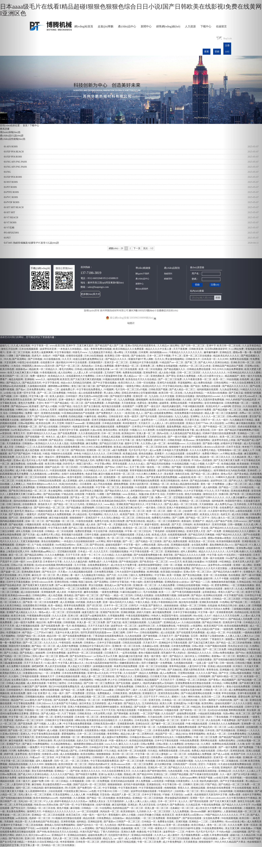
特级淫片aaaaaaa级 (75, 423)
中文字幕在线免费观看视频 (77, 723)
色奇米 (185, 480)
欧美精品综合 (75, 470)
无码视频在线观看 (76, 777)
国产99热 (161, 669)
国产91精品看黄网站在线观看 (196, 693)
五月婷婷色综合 (150, 703)
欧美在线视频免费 (130, 609)
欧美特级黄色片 (202, 524)
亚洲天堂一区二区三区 (116, 362)
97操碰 (166, 794)
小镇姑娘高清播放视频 (210, 713)
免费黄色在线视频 (132, 372)
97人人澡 (48, 801)
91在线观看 (141, 487)
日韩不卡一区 (208, 420)
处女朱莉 (186, 447)
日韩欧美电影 (175, 440)
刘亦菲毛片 (69, 463)
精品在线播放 (210, 838)
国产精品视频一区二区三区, (60, 521)
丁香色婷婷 (159, 531)
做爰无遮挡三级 (90, 612)
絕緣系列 (168, 278)
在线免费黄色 (77, 474)
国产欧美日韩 (124, 585)
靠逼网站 (136, 619)
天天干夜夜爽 (180, 349)
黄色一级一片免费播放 (213, 484)
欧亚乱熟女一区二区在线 (202, 541)
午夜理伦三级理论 (57, 683)
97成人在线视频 (133, 538)
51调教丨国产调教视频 (109, 494)
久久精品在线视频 (191, 622)
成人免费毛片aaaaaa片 (128, 420)
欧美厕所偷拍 (187, 619)
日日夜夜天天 (111, 653)
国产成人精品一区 (51, 713)
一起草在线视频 (128, 653)
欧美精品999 (128, 433)
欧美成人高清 (159, 534)
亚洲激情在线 (154, 784)
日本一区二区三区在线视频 (91, 734)
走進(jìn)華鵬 (105, 26)
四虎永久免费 (94, 602)
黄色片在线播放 (193, 494)
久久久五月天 (101, 551)
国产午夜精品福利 (129, 561)
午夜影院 (91, 494)
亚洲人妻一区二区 (146, 433)
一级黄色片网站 (132, 386)
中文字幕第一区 (40, 345)
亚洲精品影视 (95, 821)
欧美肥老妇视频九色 (92, 619)
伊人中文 (112, 680)
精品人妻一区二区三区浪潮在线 (98, 676)
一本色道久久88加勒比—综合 (73, 349)
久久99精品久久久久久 (96, 470)
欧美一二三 (165, 592)
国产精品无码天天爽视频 (169, 457)
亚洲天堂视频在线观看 (104, 420)
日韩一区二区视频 (173, 565)
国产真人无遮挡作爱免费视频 (209, 399)
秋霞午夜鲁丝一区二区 (89, 399)
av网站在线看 (149, 545)
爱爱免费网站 (222, 585)
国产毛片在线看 (149, 416)
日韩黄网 (43, 440)
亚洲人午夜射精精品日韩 (180, 507)
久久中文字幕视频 (193, 490)
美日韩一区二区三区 (123, 754)
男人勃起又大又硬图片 (80, 666)
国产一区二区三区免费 (170, 379)
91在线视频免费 (171, 619)
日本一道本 (217, 430)
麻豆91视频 (104, 474)
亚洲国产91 (106, 777)
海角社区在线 (182, 474)
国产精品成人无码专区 (45, 399)
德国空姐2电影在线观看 (71, 409)
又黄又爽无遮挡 (85, 345)
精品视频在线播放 (111, 457)
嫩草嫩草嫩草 (211, 352)
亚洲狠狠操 (174, 676)
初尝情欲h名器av (57, 477)
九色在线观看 (175, 771)
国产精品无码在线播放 (159, 463)
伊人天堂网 (58, 423)
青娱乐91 (50, 457)
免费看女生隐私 (166, 821)
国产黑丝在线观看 (199, 801)
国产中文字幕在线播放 (105, 382)
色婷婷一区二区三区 (40, 818)
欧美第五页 (168, 815)
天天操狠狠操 (206, 504)
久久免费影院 (176, 744)
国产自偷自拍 (138, 355)
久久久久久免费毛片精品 (203, 450)
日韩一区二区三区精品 (43, 750)
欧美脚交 (109, 355)
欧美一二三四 (43, 599)
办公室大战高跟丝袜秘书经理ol (102, 663)
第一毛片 (66, 626)
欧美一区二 (219, 379)
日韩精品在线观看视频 (189, 585)
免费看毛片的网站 (161, 518)
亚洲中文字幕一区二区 (144, 727)
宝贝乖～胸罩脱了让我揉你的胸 (207, 636)
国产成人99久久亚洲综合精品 (214, 362)
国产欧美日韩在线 (136, 521)
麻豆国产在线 (64, 767)
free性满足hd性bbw (66, 545)
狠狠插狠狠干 (77, 518)
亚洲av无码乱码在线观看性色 (140, 345)
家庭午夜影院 (152, 524)
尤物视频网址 (86, 680)
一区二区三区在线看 (147, 568)
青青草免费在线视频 (101, 349)
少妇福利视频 (72, 578)
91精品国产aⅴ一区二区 (172, 362)
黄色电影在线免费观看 (219, 788)
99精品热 (195, 707)
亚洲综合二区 (161, 774)
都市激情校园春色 (54, 788)
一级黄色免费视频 (109, 592)
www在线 (75, 629)
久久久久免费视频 (55, 555)
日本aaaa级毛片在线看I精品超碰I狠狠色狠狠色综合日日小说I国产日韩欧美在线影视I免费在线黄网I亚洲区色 (131, 10)
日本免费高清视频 (104, 572)
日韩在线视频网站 (149, 632)
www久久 (41, 379)
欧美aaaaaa (189, 440)
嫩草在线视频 (91, 592)
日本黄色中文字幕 (53, 561)
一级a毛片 (86, 629)
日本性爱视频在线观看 (91, 750)
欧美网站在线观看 (213, 595)
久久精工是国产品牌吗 (151, 690)
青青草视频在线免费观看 (143, 470)
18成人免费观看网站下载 (50, 538)
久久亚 (195, 781)
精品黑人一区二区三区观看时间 (163, 521)
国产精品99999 (144, 774)
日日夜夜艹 (175, 538)
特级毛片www (80, 352)
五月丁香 (134, 467)
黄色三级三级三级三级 (83, 386)
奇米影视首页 (130, 423)
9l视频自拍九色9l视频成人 (199, 470)
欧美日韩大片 (170, 629)
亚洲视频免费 (48, 592)
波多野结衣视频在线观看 (144, 791)
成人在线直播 (168, 632)
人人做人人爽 (78, 794)
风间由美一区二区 (110, 811)
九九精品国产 (155, 622)
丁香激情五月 (217, 639)
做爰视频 (66, 696)
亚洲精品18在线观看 (142, 835)
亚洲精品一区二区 (160, 484)
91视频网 (109, 389)
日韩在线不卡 (92, 440)
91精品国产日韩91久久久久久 (209, 497)
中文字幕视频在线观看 (151, 788)
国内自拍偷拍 (166, 416)
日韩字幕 (184, 629)
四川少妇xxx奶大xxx (40, 835)
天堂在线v (105, 794)
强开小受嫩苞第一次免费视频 (157, 663)
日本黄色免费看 (161, 730)
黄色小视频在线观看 (149, 653)
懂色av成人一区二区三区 (52, 612)
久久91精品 (108, 555)
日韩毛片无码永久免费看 (217, 609)
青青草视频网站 (197, 734)
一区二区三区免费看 (143, 764)
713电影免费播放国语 (200, 757)
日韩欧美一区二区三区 (215, 690)
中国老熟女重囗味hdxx (76, 791)
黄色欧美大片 (45, 504)
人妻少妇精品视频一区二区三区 (89, 696)
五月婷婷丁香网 (113, 372)
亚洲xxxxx (146, 609)
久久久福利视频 (124, 555)
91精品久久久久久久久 (94, 453)
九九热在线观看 (133, 636)
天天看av (140, 477)
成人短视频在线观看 (182, 639)
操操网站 (134, 629)
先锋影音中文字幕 (117, 730)
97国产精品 (211, 784)
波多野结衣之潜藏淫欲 (92, 490)
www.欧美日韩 (57, 345)
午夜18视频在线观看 (194, 406)
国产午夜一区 (104, 524)
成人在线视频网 (194, 609)
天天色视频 (131, 352)
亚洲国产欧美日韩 (110, 612)
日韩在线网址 (221, 382)
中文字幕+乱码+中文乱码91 (221, 555)
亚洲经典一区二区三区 (99, 450)
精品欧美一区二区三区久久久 (215, 457)
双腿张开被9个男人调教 (141, 359)
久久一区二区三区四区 (159, 811)
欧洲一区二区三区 (156, 511)
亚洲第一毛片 (197, 798)
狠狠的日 (127, 480)
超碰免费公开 (68, 389)
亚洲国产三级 (146, 497)
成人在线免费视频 (191, 649)
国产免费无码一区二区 (89, 788)
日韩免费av (157, 757)
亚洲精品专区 (204, 467)
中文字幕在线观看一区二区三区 (147, 551)
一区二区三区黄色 (79, 761)
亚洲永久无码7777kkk (197, 423)
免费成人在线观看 (211, 386)
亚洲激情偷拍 (172, 551)
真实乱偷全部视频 (121, 460)
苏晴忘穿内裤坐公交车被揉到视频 (140, 393)
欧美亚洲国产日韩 (214, 626)
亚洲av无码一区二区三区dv (197, 572)
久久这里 (134, 744)
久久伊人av (160, 835)
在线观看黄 (48, 545)
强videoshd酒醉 (199, 811)
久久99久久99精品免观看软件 (173, 409)
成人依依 (91, 524)
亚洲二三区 (83, 545)
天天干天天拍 (108, 710)
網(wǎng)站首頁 (83, 26)
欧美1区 (97, 457)
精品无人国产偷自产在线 (219, 521)
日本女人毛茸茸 (48, 409)
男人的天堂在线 (147, 804)
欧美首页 (64, 379)
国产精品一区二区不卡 (198, 518)
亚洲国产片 (199, 521)
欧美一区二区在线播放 (151, 369)
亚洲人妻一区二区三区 (157, 808)
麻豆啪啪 (75, 808)
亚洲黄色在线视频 (51, 413)
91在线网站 (105, 808)
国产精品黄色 (171, 501)
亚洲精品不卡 (59, 835)
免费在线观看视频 (50, 690)
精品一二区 (53, 389)
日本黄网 (144, 352)
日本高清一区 (209, 359)
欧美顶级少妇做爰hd (194, 561)
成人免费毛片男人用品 (48, 534)
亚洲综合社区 (143, 723)
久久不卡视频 (221, 578)
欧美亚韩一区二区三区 (123, 474)
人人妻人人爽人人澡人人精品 (141, 801)
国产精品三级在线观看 (122, 747)
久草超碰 (59, 669)
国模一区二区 (174, 511)
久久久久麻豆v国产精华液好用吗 (149, 771)
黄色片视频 (63, 808)
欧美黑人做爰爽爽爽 (43, 352)
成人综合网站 (65, 372)
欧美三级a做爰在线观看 (71, 710)
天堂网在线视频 (121, 649)
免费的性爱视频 (83, 531)
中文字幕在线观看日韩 (78, 501)
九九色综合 (111, 825)
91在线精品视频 (180, 463)
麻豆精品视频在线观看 (103, 426)
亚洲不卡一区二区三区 (193, 720)
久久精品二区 (70, 659)
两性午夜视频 (114, 541)
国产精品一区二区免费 (73, 690)
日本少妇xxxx (43, 703)
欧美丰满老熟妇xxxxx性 (46, 798)
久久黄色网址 (126, 720)
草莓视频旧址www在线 (194, 538)
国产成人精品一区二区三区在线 (181, 504)
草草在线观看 (120, 463)
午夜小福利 (136, 582)
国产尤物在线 (175, 669)
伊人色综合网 (213, 720)
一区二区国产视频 (150, 713)
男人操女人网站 (112, 393)
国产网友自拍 (78, 450)
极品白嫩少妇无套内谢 (131, 656)
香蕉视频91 (114, 815)
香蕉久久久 (184, 788)
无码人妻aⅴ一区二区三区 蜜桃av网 (50, 656)
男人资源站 (63, 575)
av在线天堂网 (221, 777)
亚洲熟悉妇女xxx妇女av (177, 582)
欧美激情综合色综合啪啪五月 (102, 720)
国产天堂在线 (45, 700)
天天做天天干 (166, 636)
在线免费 (147, 825)
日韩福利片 (65, 426)
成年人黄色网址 (189, 551)
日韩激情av (120, 497)
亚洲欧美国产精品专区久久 (130, 504)
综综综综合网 (172, 690)
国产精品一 (106, 595)
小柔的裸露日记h (171, 548)
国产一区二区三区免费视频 (51, 393)
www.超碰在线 (189, 676)
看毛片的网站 (66, 369)
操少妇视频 (196, 578)
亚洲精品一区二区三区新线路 (195, 501)
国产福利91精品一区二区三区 (49, 507)
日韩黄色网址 (183, 781)
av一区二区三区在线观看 (124, 369)
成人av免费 (155, 450)
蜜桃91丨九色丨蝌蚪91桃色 (186, 696)
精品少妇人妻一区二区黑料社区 (137, 734)
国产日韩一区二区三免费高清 (99, 683)
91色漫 (143, 605)
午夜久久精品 (142, 602)
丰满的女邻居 (75, 592)
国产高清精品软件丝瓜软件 (165, 686)
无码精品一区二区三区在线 (41, 808)
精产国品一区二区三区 (44, 646)
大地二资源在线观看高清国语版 (200, 771)
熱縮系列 (168, 273)
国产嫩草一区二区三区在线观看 (168, 723)
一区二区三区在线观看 (193, 548)
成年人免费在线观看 (151, 629)
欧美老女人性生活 (210, 514)
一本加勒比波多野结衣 (92, 578)
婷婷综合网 (158, 707)
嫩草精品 (137, 460)
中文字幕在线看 (91, 436)
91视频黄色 (100, 538)
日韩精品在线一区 (93, 477)
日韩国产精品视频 (179, 774)
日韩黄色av (90, 642)
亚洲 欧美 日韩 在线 (181, 659)
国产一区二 (129, 541)
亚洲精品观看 (93, 423)
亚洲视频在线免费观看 (48, 487)
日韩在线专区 (116, 416)
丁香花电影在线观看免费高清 (108, 636)
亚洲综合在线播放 (185, 396)
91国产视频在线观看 (216, 646)
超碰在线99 (106, 534)
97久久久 (209, 490)
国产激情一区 (41, 420)
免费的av (134, 757)
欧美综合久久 (41, 470)
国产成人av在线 (221, 754)
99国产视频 (59, 355)
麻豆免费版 (92, 443)
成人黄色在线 (203, 430)
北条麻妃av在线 (150, 646)
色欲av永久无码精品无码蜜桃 (76, 382)
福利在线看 (128, 477)
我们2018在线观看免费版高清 (64, 686)
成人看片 (61, 436)
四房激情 (53, 430)
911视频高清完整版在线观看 (67, 818)
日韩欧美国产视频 (158, 389)
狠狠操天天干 (47, 676)
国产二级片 (132, 690)
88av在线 (198, 615)
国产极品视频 (159, 490)
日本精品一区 (149, 821)
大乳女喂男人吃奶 (103, 713)
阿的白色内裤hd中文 (99, 764)
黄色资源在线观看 (110, 717)
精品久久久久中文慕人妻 (158, 349)
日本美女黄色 (142, 720)
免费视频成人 (104, 693)
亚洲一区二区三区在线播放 (197, 355)
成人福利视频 (210, 487)
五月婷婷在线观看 (62, 548)
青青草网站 (113, 734)
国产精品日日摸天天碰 (111, 443)
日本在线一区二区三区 (87, 717)
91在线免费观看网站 (213, 828)
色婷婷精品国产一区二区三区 (128, 808)
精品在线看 (89, 818)
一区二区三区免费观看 (78, 588)
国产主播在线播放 (71, 568)
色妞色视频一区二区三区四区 (69, 639)
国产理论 (171, 376)
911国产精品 (65, 406)
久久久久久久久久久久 (214, 372)
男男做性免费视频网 (51, 680)
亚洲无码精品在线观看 (48, 737)
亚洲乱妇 (133, 804)
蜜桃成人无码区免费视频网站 (60, 825)
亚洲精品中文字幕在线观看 (144, 362)
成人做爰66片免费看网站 (115, 737)
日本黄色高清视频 (166, 761)
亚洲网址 (195, 416)
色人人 (140, 413)
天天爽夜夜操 (113, 480)
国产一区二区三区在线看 (67, 649)
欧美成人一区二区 (217, 734)
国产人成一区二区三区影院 (65, 619)
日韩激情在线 (125, 680)
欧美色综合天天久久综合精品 (141, 379)
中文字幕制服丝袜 (85, 804)
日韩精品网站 (39, 595)
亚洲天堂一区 (220, 757)
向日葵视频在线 (52, 359)
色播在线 (141, 831)
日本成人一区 (85, 551)
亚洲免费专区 (150, 372)
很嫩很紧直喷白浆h (130, 663)
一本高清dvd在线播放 (216, 393)
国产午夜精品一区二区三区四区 (220, 426)
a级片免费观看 (120, 450)
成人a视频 (132, 497)
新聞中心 (146, 26)
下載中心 (205, 26)
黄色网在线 (135, 693)
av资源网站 (197, 626)
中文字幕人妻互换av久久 (71, 663)
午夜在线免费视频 (211, 804)
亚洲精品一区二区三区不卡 (104, 669)
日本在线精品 (75, 683)
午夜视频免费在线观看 (57, 497)
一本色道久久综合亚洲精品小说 (42, 842)
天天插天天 (144, 423)
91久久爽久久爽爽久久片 (149, 474)
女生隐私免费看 (200, 545)
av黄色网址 (54, 474)
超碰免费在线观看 (187, 713)
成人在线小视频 (167, 372)
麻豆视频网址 (215, 811)
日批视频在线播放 (119, 551)
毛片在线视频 (150, 592)
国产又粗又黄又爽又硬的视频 (86, 379)
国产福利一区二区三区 (87, 595)
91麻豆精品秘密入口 (131, 592)
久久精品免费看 (167, 585)
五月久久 (159, 359)
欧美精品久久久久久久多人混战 (52, 443)
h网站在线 (80, 720)
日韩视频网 (204, 676)
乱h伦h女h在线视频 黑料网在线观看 (54, 565)
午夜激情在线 (145, 710)
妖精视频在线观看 (103, 666)
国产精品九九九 (132, 703)
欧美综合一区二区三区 (135, 528)
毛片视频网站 (96, 514)
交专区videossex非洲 (42, 582)
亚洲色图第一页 (112, 477)
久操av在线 (96, 430)
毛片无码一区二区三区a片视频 (131, 389)
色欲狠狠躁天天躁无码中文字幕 (211, 794)
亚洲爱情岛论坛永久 (164, 737)
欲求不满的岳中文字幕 (206, 507)
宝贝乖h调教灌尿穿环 (216, 349)
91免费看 (62, 416)
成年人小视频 (128, 815)
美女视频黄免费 (210, 707)
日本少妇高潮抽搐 (94, 355)
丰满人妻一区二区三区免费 (91, 622)
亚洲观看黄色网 (126, 723)
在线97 (65, 474)
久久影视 (123, 629)
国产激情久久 (155, 605)
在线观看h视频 (173, 399)
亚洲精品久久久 (94, 504)
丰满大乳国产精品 (89, 831)
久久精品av (163, 345)
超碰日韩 (208, 578)
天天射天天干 (150, 642)
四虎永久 (214, 436)
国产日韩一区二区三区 (193, 345)
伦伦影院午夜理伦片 (119, 835)
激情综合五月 (210, 494)
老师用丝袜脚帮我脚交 (150, 565)
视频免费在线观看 (187, 727)
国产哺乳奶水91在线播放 (110, 386)
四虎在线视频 (176, 420)
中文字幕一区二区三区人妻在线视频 (115, 487)
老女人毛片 (47, 639)
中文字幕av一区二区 (102, 727)
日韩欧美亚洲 (196, 349)
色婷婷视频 (66, 798)
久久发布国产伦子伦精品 (65, 703)
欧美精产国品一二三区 (140, 730)
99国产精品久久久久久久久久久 (222, 815)
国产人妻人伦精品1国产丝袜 (205, 629)
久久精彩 (187, 399)
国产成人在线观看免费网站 (159, 413)
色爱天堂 (145, 757)
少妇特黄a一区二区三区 (186, 791)
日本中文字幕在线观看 (109, 642)
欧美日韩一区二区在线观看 (132, 750)
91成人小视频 (197, 463)
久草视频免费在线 (166, 626)
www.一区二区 (162, 639)
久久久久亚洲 (59, 615)
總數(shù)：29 (116, 248)
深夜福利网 (184, 595)
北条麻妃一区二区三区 (182, 808)
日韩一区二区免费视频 (98, 781)
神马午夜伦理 (122, 619)
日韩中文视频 (91, 534)
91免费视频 (93, 794)
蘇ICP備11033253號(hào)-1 (142, 310)
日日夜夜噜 (86, 484)
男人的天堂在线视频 (56, 666)
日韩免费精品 (104, 818)
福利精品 (82, 821)
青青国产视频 (205, 777)
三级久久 (133, 575)
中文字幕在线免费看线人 (90, 389)
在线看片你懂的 (122, 727)
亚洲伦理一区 (140, 396)
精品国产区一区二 (165, 734)
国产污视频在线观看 (124, 534)
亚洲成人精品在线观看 (220, 666)
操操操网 (41, 653)
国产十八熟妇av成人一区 (49, 659)
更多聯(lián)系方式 (90, 294)
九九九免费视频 (126, 399)
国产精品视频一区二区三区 (165, 720)
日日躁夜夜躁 (39, 430)
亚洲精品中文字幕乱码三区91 (95, 646)
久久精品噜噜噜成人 (62, 744)
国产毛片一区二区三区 (68, 366)
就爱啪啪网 (88, 507)
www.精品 (109, 504)
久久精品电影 (58, 777)
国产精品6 (196, 595)
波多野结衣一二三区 (137, 700)
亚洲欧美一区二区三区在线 (126, 646)
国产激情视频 (150, 636)
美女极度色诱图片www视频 (57, 784)
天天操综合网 (155, 717)
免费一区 (107, 649)
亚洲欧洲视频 (128, 612)
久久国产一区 (213, 463)
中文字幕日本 (154, 831)
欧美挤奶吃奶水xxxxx (195, 565)
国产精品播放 (73, 507)
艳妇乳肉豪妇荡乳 (172, 406)
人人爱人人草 (81, 372)
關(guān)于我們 (142, 273)
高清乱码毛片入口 (152, 386)
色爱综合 (142, 403)
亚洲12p (102, 774)
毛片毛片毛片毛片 (138, 450)
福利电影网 (53, 379)
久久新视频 (79, 798)
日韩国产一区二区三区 (128, 821)
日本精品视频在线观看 (68, 676)
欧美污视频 (83, 558)
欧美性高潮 (107, 686)
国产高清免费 (61, 700)
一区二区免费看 (52, 673)
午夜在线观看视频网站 (138, 615)
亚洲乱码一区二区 (157, 767)
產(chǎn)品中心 (127, 26)
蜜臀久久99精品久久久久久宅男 (108, 588)
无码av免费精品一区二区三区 (85, 700)
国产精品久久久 (124, 676)
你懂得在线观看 (74, 355)
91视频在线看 (171, 710)
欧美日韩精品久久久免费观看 (128, 349)
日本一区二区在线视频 (145, 578)
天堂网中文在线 (175, 494)
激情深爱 (111, 578)
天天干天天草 (73, 555)
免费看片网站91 (210, 453)
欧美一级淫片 (132, 416)
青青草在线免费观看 (75, 605)
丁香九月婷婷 (201, 639)
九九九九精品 (181, 416)
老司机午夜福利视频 (134, 784)
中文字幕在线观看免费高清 (104, 761)
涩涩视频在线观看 (183, 497)
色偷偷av (123, 548)
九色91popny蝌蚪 (188, 777)
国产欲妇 (196, 386)
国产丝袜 (75, 771)
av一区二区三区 (178, 754)
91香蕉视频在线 (48, 372)
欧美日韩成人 (198, 825)
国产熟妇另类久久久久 (117, 490)
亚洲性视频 (79, 524)
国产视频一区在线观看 (184, 467)
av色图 (92, 791)
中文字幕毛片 (128, 568)
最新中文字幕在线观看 (105, 629)
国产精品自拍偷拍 (200, 480)
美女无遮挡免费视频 (43, 771)
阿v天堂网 (70, 788)
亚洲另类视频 (219, 524)
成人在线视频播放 (70, 754)
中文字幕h (160, 575)
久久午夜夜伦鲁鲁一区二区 (197, 379)
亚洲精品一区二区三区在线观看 (48, 815)
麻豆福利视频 (119, 804)
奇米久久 (51, 436)
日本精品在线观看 (112, 423)
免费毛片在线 (102, 521)
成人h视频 (52, 730)
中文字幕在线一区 (50, 747)
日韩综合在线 (143, 518)
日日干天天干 (151, 696)
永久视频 (68, 609)
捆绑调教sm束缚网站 (59, 386)
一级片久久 (58, 501)
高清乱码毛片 (213, 406)
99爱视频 (170, 781)
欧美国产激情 (127, 514)
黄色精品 (69, 595)
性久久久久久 (111, 514)
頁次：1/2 (148, 248)
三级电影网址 (84, 757)
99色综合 (72, 393)
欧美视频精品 (79, 626)
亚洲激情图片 (96, 362)
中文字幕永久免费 (58, 528)
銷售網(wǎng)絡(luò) (168, 26)
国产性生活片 (49, 572)
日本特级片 (72, 396)
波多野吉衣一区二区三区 (124, 626)
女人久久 (183, 801)
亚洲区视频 (182, 821)
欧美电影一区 (109, 399)
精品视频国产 (151, 680)
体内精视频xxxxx (159, 352)
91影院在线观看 (85, 521)
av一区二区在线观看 (88, 811)
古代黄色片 (163, 804)
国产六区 (112, 575)
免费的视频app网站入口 (43, 551)
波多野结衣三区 (219, 480)
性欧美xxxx (159, 825)
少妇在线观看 (55, 791)
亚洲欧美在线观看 (209, 602)
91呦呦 (73, 582)
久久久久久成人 (137, 463)
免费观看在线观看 (168, 750)
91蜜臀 (139, 406)
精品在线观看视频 (187, 747)
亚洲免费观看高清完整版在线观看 (193, 683)
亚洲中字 (71, 345)
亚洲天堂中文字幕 (69, 430)
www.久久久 (111, 744)
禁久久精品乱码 (209, 791)
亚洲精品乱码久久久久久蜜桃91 (164, 649)
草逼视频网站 (185, 382)
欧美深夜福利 (128, 811)
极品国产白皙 (138, 649)
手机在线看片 (151, 659)
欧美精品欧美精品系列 (114, 501)
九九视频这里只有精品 (101, 352)
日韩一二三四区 (121, 791)
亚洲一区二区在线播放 (178, 825)
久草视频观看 (77, 781)
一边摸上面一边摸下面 (206, 663)
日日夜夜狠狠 (135, 659)
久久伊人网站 (124, 409)
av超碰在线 (184, 477)
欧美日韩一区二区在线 (171, 393)
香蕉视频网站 (46, 669)
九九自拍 (154, 396)
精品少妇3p (182, 734)
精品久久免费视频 (149, 673)
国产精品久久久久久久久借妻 (190, 555)
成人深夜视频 (108, 409)
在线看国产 (128, 406)
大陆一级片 (58, 693)
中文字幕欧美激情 (128, 788)
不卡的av (196, 460)
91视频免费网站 (184, 737)
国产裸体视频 (121, 713)
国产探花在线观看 (192, 818)
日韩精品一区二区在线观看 (59, 531)
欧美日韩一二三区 (211, 696)
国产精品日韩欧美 (212, 622)
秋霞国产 (109, 619)
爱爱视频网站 (63, 457)
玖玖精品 (217, 683)
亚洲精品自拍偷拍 (77, 835)
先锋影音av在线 (50, 754)
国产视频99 (39, 730)
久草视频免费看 (116, 615)
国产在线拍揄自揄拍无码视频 (196, 686)
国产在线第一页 (142, 707)
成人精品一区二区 (216, 632)
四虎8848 (158, 710)
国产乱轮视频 (123, 683)
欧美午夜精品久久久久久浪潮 (88, 548)
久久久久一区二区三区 (213, 416)
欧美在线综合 (157, 399)
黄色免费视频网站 (174, 528)
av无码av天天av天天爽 (106, 656)
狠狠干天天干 (124, 578)
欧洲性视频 (153, 572)
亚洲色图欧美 (157, 376)
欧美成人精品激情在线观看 (128, 447)
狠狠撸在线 (51, 764)
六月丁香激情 (69, 713)
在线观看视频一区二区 (176, 757)
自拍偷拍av (118, 818)
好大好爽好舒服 (163, 764)
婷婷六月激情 (144, 612)
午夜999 (190, 831)
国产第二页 (191, 362)
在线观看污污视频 (158, 487)
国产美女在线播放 (151, 599)
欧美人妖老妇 (57, 396)
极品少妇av (111, 639)
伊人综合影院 (217, 423)
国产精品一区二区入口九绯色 (69, 504)
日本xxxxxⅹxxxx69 (216, 798)
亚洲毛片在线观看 (167, 382)
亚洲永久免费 (128, 831)
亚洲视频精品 (141, 676)
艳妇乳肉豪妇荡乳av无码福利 (158, 683)
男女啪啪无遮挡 (41, 609)
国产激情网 (41, 686)
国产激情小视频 (211, 443)
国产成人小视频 (49, 406)
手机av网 (135, 599)
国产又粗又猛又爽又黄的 (202, 642)
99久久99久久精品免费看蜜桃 (97, 447)
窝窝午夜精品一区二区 (127, 366)
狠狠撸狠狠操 (103, 754)
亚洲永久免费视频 (186, 376)
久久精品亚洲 (193, 804)
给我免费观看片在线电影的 (189, 413)
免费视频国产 (123, 426)
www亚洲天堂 (59, 599)
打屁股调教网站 (138, 717)
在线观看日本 (47, 362)
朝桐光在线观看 (214, 588)
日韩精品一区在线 (74, 440)
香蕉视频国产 (174, 818)
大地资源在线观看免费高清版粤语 (136, 639)
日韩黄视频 (69, 622)
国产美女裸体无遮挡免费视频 (162, 477)
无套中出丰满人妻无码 (67, 632)
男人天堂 (164, 659)
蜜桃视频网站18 (177, 487)
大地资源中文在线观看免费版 (175, 568)
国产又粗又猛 (114, 622)
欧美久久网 (166, 703)
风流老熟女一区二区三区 (132, 511)
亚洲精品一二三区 (199, 821)
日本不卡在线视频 (119, 470)
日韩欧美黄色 (120, 693)
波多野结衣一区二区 (132, 696)
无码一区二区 (61, 761)
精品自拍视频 (133, 818)
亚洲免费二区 (147, 366)
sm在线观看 (113, 696)
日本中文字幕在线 (152, 794)
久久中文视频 (167, 396)
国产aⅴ (58, 585)
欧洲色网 (78, 642)
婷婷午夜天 (160, 440)
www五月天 (176, 561)
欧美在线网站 (88, 754)
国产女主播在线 (92, 406)
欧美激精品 (127, 707)
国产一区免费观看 (75, 693)
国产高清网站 (101, 582)
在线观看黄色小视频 (95, 730)
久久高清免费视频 (91, 649)
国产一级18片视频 (177, 436)
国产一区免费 (214, 531)
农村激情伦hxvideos (140, 490)
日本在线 (210, 730)
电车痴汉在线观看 (111, 406)
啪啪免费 (59, 727)
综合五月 (78, 406)
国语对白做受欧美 (91, 568)
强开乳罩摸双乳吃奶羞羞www (96, 632)
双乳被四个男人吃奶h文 (174, 653)
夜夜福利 (186, 521)
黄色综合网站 (110, 430)
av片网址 (101, 541)
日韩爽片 (187, 784)
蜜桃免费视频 (121, 484)
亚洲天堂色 (155, 700)
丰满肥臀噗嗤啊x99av (113, 700)
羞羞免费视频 (174, 426)
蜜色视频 (165, 646)
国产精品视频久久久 (175, 369)
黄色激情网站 (203, 440)
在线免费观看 (53, 696)
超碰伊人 (137, 683)
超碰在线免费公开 (98, 835)
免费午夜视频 (54, 622)
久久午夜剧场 (110, 561)
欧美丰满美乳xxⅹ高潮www (190, 815)
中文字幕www (86, 659)
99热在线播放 (70, 680)
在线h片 (47, 355)
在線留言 (221, 26)
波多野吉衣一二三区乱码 (154, 420)
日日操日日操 (103, 507)
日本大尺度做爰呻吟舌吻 (109, 376)
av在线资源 (158, 781)
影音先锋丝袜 (92, 409)
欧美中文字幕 (59, 707)
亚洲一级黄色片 (67, 399)
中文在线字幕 (100, 531)
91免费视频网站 (41, 744)
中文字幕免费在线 (121, 767)
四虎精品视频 (75, 416)
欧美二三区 (141, 828)
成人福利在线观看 (90, 686)
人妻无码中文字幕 (197, 666)
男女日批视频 (96, 585)
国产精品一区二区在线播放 (101, 798)
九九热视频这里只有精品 (159, 588)
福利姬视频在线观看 (208, 389)
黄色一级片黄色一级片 (156, 656)
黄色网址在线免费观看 (150, 501)
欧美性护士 (219, 686)
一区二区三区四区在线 (156, 447)
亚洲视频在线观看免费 (134, 436)
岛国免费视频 (77, 443)
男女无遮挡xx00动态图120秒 (94, 396)
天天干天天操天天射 (99, 626)
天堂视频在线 (120, 524)
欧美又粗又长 (73, 815)
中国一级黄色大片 (118, 740)
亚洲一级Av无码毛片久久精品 (118, 602)
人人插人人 (158, 423)
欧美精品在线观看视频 (141, 740)
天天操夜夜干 (156, 528)
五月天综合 (45, 501)
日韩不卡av (122, 467)
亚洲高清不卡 (92, 518)
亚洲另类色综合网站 (169, 693)
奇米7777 (49, 403)
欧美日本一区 (46, 727)
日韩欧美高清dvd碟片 (104, 723)
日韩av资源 (198, 646)
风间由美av (87, 366)
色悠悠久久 (101, 659)
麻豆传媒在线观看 (59, 518)
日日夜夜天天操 (158, 676)
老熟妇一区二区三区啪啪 (193, 605)
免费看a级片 (95, 561)
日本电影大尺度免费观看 (175, 450)
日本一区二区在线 (111, 433)
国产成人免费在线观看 (176, 541)
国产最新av (109, 821)
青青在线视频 (44, 838)
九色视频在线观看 (183, 663)
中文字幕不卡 (136, 524)
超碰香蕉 (164, 403)
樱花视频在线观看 (91, 737)
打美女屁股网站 (61, 794)
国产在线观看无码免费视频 (190, 632)
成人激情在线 (139, 767)
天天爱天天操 (192, 420)
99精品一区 (208, 585)
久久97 (208, 615)
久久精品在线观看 (175, 453)
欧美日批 (130, 413)
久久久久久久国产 (110, 609)
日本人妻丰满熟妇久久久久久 (66, 828)
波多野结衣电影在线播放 (170, 470)
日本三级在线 (96, 599)
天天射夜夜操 (128, 403)
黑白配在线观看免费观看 (67, 447)
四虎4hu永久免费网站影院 (79, 538)
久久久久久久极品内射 (76, 561)
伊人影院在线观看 (175, 423)
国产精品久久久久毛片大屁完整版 (210, 568)
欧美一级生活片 (41, 619)
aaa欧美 (189, 794)
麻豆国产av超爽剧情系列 (93, 615)
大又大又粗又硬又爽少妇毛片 (127, 507)
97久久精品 (110, 750)
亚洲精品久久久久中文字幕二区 (118, 440)
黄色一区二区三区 (217, 825)
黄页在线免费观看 (151, 619)
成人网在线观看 (86, 487)
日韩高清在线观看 (132, 642)
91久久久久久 (171, 777)
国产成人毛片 (148, 457)
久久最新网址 (114, 528)
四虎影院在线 (69, 487)
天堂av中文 (56, 609)
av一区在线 (213, 767)
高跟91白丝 (54, 568)
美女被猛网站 (55, 490)
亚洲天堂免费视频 (154, 582)
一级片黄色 (150, 507)
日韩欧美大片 (193, 359)
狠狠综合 (54, 460)
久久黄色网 (149, 430)
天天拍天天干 (167, 680)
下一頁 (136, 248)
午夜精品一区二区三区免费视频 (41, 710)
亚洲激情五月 (149, 693)
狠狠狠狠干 (175, 447)
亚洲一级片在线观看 (214, 558)
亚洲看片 (160, 453)
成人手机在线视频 (103, 484)
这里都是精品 (209, 592)
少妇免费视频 (40, 518)
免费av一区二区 (163, 497)
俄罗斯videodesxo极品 (129, 825)
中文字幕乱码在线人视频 (176, 386)
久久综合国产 (130, 673)
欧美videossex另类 (130, 669)
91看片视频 (194, 703)
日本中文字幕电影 (173, 717)
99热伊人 (156, 615)
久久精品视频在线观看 (81, 572)
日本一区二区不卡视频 (159, 355)
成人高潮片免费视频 (68, 646)
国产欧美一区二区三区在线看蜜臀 (41, 602)
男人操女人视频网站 (117, 757)
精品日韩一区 (54, 636)
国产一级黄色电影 (198, 436)
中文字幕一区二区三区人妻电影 (152, 754)
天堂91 (39, 403)
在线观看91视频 (185, 761)
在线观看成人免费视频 (200, 754)
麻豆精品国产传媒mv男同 (74, 747)
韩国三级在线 (85, 582)
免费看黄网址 (146, 575)
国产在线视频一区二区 (178, 707)
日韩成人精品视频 (84, 369)
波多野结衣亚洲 (48, 349)
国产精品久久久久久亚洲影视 (175, 460)
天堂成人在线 (143, 534)
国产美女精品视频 (192, 575)
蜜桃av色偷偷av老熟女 (220, 538)
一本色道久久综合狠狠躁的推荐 (78, 541)
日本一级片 (41, 568)
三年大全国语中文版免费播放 (130, 572)
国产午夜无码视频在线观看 (186, 592)
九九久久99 (201, 761)
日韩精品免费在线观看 (199, 369)
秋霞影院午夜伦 (170, 615)
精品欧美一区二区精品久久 (43, 369)
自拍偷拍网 (186, 615)
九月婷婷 (141, 811)
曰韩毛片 (134, 605)
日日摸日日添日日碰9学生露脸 (185, 828)
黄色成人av (110, 585)
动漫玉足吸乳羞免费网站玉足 (88, 359)
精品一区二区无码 (123, 595)
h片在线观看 (96, 372)
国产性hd (110, 467)
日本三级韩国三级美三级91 (198, 717)
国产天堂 (177, 524)
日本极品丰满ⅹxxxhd (141, 737)
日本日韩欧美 (114, 453)
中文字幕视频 (110, 788)
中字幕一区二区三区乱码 (138, 531)
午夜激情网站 (196, 403)
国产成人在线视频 (48, 426)
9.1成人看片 (51, 663)
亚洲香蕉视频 (68, 821)
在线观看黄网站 (111, 568)
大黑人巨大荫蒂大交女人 (210, 376)
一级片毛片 (101, 815)
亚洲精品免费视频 (153, 777)
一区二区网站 (163, 467)
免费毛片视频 (67, 460)
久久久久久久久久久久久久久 (173, 578)
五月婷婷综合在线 (157, 436)
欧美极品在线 (130, 453)
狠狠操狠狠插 (115, 784)
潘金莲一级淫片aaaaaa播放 (100, 690)
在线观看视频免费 (177, 534)
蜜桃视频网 (142, 399)
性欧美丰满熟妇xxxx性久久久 (42, 484)
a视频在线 (155, 548)
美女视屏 (169, 474)
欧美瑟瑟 (124, 430)
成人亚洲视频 (70, 480)
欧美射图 (135, 713)
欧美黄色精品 (124, 798)
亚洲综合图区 (191, 514)
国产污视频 (40, 723)
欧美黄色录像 (102, 369)
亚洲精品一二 (61, 771)
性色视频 (150, 761)
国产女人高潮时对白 (102, 497)
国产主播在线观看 (43, 649)
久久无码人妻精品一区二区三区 (118, 518)
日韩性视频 (198, 730)
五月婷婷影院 (99, 703)
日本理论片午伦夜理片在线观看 (149, 426)
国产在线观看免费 (51, 626)
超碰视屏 (84, 430)
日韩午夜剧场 (191, 457)
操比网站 (175, 345)
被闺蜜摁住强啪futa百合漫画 (89, 744)
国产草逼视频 (182, 636)
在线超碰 (212, 605)
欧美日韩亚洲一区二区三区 (55, 450)
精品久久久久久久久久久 (212, 551)
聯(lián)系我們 (142, 289)
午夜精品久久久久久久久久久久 (186, 352)
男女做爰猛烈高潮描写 (177, 798)
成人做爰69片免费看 (201, 409)
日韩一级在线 (122, 355)
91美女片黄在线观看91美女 (127, 777)
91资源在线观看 (58, 470)
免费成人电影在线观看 (204, 750)
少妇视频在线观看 (207, 747)
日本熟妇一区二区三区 (155, 538)
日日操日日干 (123, 558)
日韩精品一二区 (90, 808)
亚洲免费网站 (175, 490)
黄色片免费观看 (144, 440)
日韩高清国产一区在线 (197, 528)
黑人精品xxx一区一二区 (136, 376)
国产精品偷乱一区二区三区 (69, 403)
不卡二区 (177, 355)
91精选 (46, 453)
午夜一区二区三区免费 (206, 737)
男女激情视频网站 (175, 359)
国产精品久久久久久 (116, 359)
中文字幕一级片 (132, 545)
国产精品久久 (176, 656)
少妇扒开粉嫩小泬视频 (149, 815)
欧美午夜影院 (74, 477)
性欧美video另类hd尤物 (46, 804)
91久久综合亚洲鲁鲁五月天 (116, 771)
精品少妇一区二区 (192, 426)
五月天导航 (138, 558)
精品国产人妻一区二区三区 (126, 794)
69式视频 (81, 602)
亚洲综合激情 (45, 740)
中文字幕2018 (104, 791)
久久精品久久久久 (171, 599)
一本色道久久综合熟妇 (103, 558)
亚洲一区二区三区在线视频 (153, 666)
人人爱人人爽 (54, 723)
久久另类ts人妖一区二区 (153, 443)
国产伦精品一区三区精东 (149, 541)
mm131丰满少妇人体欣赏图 (196, 599)
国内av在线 (163, 433)
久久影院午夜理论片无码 (221, 511)
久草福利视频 (113, 403)
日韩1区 (161, 507)
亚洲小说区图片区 (139, 484)
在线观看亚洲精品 (175, 531)
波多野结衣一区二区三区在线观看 (85, 653)
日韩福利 (188, 524)
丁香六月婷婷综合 (110, 831)
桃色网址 (103, 416)
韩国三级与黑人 (85, 463)
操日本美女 (85, 703)
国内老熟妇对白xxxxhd (208, 396)
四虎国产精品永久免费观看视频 (55, 514)
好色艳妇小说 (192, 744)
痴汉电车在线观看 (188, 602)
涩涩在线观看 (73, 612)
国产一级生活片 (152, 406)
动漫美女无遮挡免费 (191, 690)
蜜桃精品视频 (198, 788)
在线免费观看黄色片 (99, 565)
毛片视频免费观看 (191, 835)
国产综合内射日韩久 (46, 416)
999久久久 (165, 696)
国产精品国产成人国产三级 (109, 345)
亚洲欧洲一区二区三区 (145, 585)
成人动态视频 (55, 595)
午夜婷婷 (132, 501)
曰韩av (124, 717)
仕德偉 (160, 310)
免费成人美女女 (97, 801)
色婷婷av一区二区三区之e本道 (195, 366)
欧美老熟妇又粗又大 (95, 528)
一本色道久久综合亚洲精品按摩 (166, 514)
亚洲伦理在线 (61, 582)
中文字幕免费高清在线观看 (46, 734)
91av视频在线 (43, 707)
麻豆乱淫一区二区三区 (44, 575)
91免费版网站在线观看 (117, 599)
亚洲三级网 (119, 632)
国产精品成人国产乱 (67, 750)
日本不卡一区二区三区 (116, 605)
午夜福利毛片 (165, 791)
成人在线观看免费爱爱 (90, 393)
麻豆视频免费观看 (162, 612)
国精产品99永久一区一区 (90, 825)
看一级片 (75, 575)
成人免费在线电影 (203, 382)
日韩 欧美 (96, 501)
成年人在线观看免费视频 (92, 480)
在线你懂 (80, 494)
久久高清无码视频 (43, 447)
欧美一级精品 (55, 605)
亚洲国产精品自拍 (135, 588)
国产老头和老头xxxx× (81, 656)
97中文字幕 (116, 673)
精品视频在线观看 (192, 558)
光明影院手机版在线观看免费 (189, 588)
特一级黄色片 (150, 460)
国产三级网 (178, 518)
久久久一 (119, 413)
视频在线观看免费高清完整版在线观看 (70, 420)
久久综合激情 (194, 443)
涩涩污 (202, 764)
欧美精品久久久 (56, 376)
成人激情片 (174, 835)
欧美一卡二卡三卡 (91, 555)
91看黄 (217, 693)
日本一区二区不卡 (167, 801)
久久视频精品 (43, 548)
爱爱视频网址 (69, 734)
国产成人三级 (76, 528)
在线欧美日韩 (71, 490)
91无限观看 (212, 561)
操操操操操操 (171, 605)
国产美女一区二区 (80, 497)
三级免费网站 (217, 821)
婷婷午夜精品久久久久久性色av (71, 801)
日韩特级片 (98, 757)
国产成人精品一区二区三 (182, 389)
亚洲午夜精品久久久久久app (42, 433)
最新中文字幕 (132, 443)
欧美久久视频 (115, 774)
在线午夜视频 (103, 804)
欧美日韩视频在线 (170, 480)
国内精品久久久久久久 (200, 653)
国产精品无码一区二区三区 (212, 727)
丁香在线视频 (221, 717)
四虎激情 (207, 460)
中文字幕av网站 (103, 463)
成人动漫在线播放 (202, 659)
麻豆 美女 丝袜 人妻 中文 (67, 511)
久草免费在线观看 (219, 835)
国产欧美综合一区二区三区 (154, 561)
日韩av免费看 (147, 744)
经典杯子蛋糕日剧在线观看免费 (219, 433)
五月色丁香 (142, 514)
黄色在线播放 (146, 453)
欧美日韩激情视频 (82, 457)
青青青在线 (212, 669)
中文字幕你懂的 (63, 352)
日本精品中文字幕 (99, 747)
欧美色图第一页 (131, 457)
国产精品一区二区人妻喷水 (205, 474)
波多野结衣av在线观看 (220, 565)
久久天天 (67, 359)
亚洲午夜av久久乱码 (98, 673)
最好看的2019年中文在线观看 (72, 362)
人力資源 (190, 26)
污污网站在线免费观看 (92, 467)
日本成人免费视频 (104, 366)
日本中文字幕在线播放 (185, 612)
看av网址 (119, 352)
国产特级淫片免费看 (121, 396)
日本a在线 (185, 750)
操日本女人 (191, 656)
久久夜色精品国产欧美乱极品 (186, 433)
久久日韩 (122, 575)
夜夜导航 (169, 555)
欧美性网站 (208, 703)
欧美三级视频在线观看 (135, 622)
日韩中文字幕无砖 (119, 582)
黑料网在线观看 (209, 740)
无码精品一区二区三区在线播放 (59, 558)
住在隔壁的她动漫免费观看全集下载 (175, 430)
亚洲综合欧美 (48, 767)
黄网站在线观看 (179, 403)
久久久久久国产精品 (207, 673)
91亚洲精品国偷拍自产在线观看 (78, 413)
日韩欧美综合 (84, 713)
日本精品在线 (74, 436)
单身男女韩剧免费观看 (126, 666)
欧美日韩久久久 (127, 382)
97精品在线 (68, 494)
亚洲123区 (73, 615)
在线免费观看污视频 (166, 595)
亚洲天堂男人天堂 (196, 531)
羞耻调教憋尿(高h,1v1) (222, 545)
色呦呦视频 (170, 788)
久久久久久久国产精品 (62, 774)
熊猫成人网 (130, 774)
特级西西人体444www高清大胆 (208, 447)
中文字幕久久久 (154, 504)
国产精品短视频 (52, 494)
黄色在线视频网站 (51, 541)
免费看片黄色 (103, 460)
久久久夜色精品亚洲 (89, 433)
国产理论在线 (97, 545)
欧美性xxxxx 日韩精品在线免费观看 (43, 480)
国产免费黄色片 (104, 413)
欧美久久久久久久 (91, 771)
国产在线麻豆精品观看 (57, 629)
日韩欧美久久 (142, 686)
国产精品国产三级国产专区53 (212, 619)
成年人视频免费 (44, 761)
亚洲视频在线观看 (180, 545)
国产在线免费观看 (95, 403)
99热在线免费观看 (190, 740)
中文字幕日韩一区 (66, 757)
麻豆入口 (123, 744)
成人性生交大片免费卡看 (124, 565)
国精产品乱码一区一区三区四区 (62, 467)
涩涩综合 (91, 693)
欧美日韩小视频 (53, 463)
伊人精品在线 (80, 514)
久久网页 (206, 744)
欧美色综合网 (43, 423)
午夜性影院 (183, 626)
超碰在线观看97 (114, 545)
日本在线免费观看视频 (74, 673)
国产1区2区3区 (95, 605)
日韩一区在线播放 (146, 382)
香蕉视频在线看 (95, 639)
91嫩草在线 (90, 416)
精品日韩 (41, 622)
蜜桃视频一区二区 (70, 737)
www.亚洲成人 (130, 494)
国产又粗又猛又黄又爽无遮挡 (169, 609)
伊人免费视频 (143, 781)
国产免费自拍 (177, 804)
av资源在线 (219, 467)
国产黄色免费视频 (124, 686)
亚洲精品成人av (172, 622)
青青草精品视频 (177, 666)
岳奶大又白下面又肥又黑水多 (92, 740)
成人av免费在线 (168, 673)
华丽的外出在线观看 (62, 453)
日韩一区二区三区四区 (189, 372)
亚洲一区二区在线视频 (215, 575)
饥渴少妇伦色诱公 (69, 484)
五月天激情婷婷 (115, 801)
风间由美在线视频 (82, 767)
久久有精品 (111, 548)
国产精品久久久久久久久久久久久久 (187, 767)
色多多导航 (91, 474)
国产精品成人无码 (85, 460)
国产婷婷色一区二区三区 (193, 710)
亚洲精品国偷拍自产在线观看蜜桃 (163, 558)
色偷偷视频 (127, 828)
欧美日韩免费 (117, 521)
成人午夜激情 (115, 703)
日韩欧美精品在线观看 (145, 409)
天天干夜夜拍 (222, 490)
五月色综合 (92, 609)
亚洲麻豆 (138, 680)
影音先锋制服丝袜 (214, 403)
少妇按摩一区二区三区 (195, 511)
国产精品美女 (56, 440)
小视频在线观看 (44, 511)
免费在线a (79, 609)
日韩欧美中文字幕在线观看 (59, 720)
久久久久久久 (50, 642)
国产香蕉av (215, 680)
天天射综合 (177, 794)
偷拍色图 (166, 524)
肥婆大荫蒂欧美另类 (194, 669)
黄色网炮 (153, 403)
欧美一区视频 (174, 575)
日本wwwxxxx (92, 710)
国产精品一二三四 (200, 582)
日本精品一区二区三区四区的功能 (180, 700)
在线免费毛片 (193, 453)
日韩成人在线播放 (144, 595)
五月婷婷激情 (148, 669)
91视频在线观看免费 (114, 379)
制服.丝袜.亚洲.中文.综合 (152, 494)
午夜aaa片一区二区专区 (42, 757)
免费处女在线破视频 (167, 366)
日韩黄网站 (204, 656)
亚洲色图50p (180, 703)
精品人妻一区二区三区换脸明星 (221, 413)
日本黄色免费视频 (181, 646)
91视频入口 (136, 430)
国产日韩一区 (67, 804)
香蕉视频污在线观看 (72, 534)
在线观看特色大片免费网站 (80, 376)
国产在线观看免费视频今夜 (148, 555)
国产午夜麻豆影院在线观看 (204, 774)
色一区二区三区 (115, 538)
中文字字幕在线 (51, 382)
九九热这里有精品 (194, 393)
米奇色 (77, 453)
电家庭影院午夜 (81, 426)
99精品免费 (101, 680)
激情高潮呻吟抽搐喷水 (107, 707)
